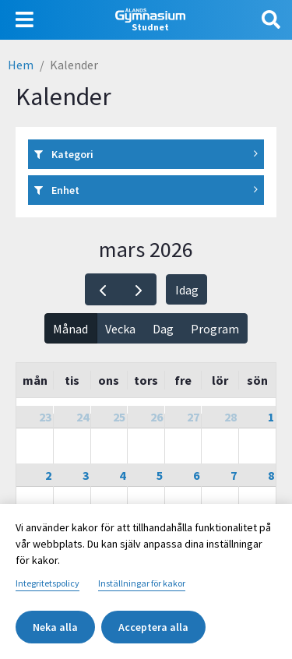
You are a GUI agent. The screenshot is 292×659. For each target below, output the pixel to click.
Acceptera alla (153, 627)
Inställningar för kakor (141, 583)
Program (215, 329)
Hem (20, 64)
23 (45, 417)
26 (156, 417)
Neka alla (55, 627)
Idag (187, 290)
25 (119, 417)
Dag (163, 329)
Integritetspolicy (47, 583)
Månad (70, 329)
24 (82, 417)
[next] (139, 289)
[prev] (103, 289)
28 (230, 417)
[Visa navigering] (24, 20)
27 (193, 417)
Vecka (120, 329)
